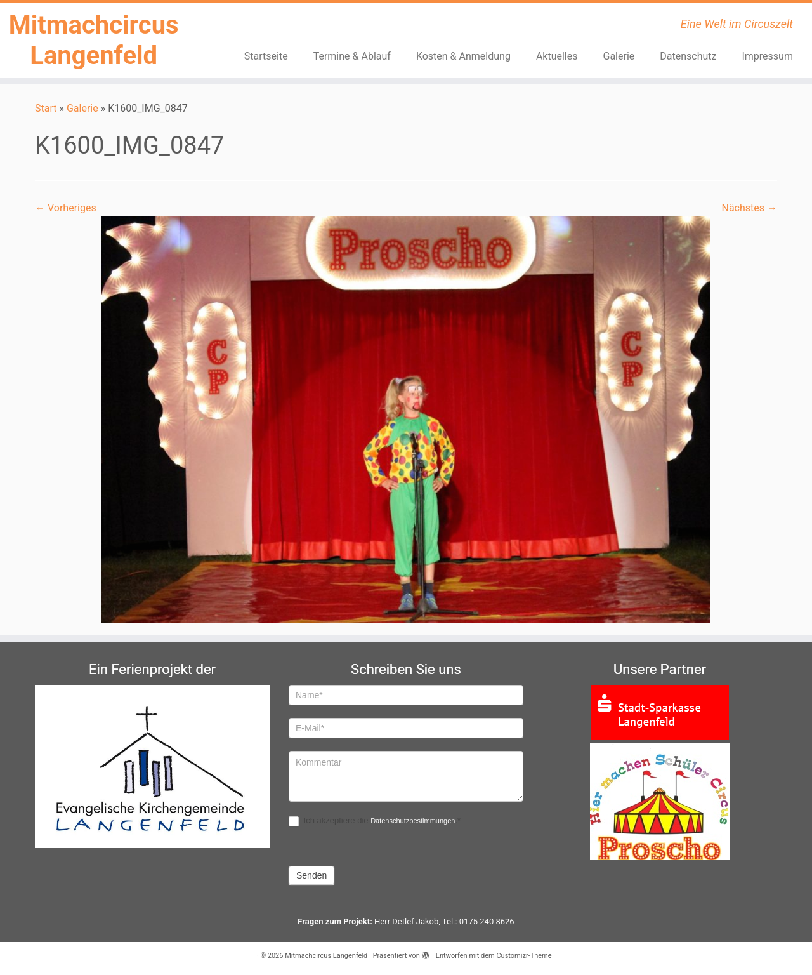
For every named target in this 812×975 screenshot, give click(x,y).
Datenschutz (688, 56)
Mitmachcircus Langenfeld (94, 40)
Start (45, 108)
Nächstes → (749, 208)
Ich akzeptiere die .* (375, 821)
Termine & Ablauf (352, 56)
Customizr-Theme (523, 956)
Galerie (618, 56)
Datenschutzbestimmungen (412, 821)
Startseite (266, 56)
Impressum (767, 56)
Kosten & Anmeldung (463, 56)
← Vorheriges (65, 208)
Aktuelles (557, 56)
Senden (311, 875)
